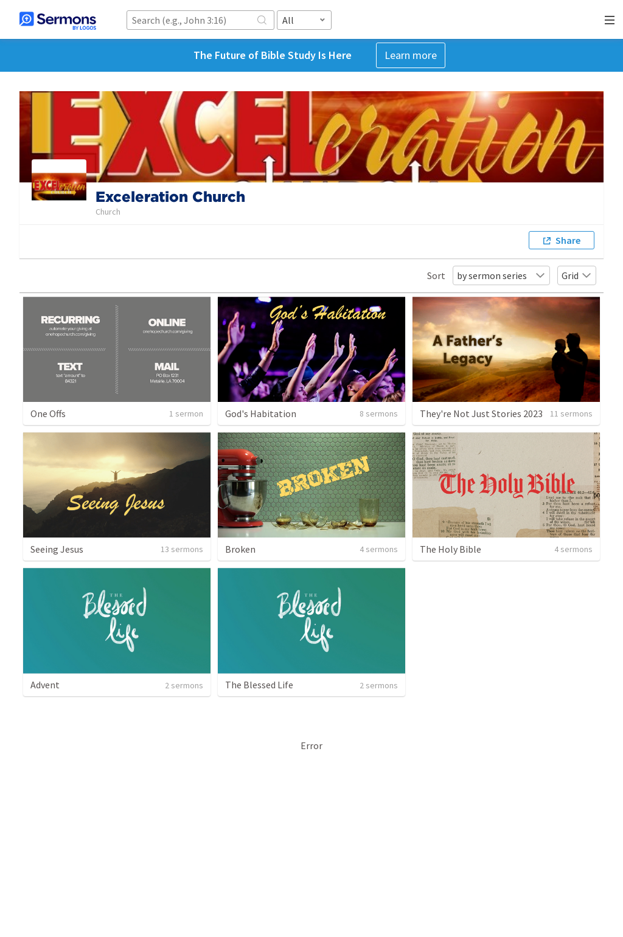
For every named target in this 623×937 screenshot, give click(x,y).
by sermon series (501, 275)
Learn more (411, 55)
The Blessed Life (259, 685)
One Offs (48, 413)
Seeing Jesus (56, 549)
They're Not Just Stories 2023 (481, 413)
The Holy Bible (450, 549)
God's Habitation (260, 413)
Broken (240, 549)
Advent (45, 685)
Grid (577, 275)
